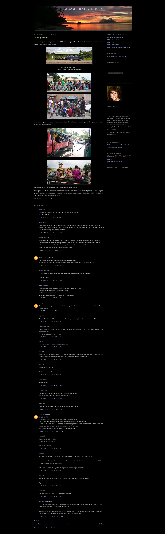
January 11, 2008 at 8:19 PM (50, 486)
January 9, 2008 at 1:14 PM (50, 250)
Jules (40, 453)
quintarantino (43, 326)
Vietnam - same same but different (118, 145)
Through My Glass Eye (114, 147)
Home (69, 524)
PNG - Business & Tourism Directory (118, 47)
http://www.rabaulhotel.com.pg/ (117, 56)
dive (40, 255)
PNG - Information (113, 45)
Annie (40, 222)
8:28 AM (50, 198)
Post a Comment (39, 521)
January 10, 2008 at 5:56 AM (50, 359)
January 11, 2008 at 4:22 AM (50, 448)
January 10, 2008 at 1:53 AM (50, 311)
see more (119, 161)
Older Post (100, 524)
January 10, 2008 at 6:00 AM (50, 375)
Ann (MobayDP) (44, 501)
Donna (41, 209)
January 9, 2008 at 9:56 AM (50, 217)
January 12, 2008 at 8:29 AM (50, 496)
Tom (40, 364)
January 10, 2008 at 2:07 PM (50, 398)
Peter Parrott (43, 414)
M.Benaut (42, 285)
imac (40, 436)
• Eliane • (41, 390)
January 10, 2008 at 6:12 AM (50, 385)
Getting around (41, 37)
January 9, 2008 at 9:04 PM (50, 265)
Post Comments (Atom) (49, 528)
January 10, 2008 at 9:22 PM (50, 409)
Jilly (40, 316)
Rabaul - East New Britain (115, 37)
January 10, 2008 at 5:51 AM (50, 337)
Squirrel (41, 379)
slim (40, 342)
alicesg (41, 303)
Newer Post (37, 524)
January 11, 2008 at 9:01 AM (50, 470)
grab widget (111, 161)
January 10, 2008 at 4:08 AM (50, 321)
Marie (40, 403)
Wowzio (109, 159)
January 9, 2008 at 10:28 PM (50, 298)
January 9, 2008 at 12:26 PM (50, 232)
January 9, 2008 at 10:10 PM (50, 280)
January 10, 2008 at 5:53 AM (50, 346)
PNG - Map (110, 42)
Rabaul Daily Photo (83, 9)
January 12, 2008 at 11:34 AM (51, 516)
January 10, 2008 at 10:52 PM (51, 431)
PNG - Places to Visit (113, 40)
